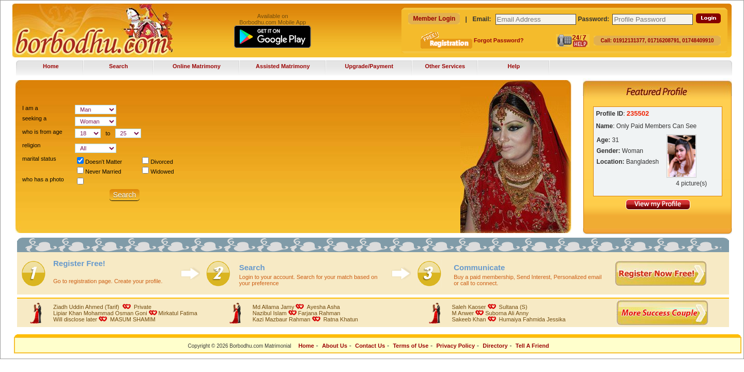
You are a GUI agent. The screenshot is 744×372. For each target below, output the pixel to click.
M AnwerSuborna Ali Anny (490, 313)
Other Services (445, 66)
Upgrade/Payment (369, 66)
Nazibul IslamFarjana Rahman (296, 313)
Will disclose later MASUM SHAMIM (104, 319)
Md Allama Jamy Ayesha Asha (296, 307)
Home (51, 66)
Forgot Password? (498, 40)
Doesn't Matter (99, 162)
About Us (334, 346)
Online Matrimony (197, 66)
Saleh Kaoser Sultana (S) (489, 307)
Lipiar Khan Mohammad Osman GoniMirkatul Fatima (125, 313)
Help (513, 66)
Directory (495, 346)
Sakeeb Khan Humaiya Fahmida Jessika (508, 319)
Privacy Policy (455, 346)
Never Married (99, 171)
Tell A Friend (533, 346)
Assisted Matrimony (283, 66)
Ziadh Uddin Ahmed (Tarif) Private (102, 307)
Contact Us (370, 346)
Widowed (158, 171)
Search (118, 66)
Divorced (157, 162)
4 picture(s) (691, 183)
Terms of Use (410, 346)
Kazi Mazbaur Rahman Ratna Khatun (305, 319)
